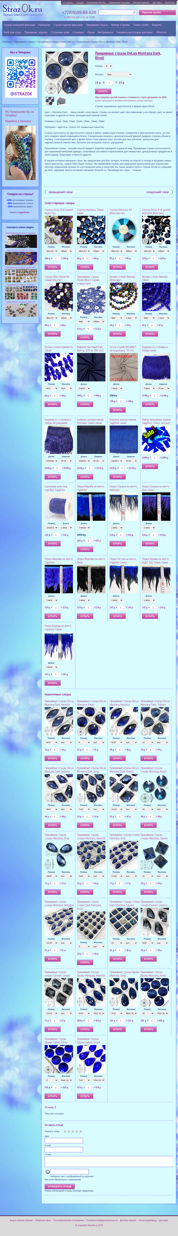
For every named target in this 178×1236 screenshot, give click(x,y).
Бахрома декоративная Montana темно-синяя (90, 421)
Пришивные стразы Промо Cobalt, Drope (88, 1040)
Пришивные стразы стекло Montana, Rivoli (153, 769)
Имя (47, 1136)
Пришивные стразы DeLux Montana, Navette (124, 703)
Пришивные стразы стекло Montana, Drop (57, 836)
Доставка (157, 2)
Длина (84, 384)
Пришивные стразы (97, 25)
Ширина (163, 384)
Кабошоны (44, 25)
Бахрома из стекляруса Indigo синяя (155, 348)
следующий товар (159, 191)
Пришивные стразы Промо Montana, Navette (91, 973)
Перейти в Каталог (18, 121)
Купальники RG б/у (96, 2)
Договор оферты (128, 1222)
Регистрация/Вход (148, 1222)
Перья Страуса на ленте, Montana (123, 488)
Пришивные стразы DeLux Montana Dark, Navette (59, 703)
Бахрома (157, 25)
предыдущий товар (59, 191)
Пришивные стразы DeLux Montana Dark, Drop (91, 769)
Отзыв (48, 1154)
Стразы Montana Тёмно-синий (90, 211)
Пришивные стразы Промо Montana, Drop (124, 973)
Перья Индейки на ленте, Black (91, 560)
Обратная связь (43, 1222)
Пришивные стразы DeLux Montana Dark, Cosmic (124, 769)
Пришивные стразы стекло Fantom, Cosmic (57, 973)
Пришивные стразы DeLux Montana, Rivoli (91, 703)
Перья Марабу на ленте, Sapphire (90, 488)
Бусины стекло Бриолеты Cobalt (59, 348)
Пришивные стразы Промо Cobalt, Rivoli (56, 1040)
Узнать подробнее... (20, 212)
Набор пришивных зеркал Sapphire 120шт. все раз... (156, 421)
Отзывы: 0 (50, 1107)
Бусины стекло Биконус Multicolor (122, 278)
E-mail (48, 1145)
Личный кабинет (141, 2)
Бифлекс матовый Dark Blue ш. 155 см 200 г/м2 (90, 348)
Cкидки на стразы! (20, 194)
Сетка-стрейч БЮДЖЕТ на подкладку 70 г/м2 (123, 348)
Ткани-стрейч (140, 25)
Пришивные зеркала (36, 32)
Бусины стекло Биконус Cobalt (155, 278)
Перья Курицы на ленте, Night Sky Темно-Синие (155, 560)
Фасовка (99, 74)
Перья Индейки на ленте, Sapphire (59, 560)
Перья (90, 32)
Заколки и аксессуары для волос (135, 32)
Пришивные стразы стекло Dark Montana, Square (125, 903)
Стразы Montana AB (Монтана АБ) (121, 211)
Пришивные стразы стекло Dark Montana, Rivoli (89, 905)
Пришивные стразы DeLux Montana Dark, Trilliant (155, 703)
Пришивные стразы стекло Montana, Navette (91, 836)
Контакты (169, 2)
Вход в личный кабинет (21, 1222)
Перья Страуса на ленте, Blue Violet (156, 488)
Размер (98, 66)
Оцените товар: (52, 1131)
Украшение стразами (119, 2)
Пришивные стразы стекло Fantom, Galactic (154, 903)
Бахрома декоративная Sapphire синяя (123, 421)
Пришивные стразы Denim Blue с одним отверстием (88, 280)
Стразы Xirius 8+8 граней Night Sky (59, 211)
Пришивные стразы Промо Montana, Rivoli (153, 973)
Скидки (80, 2)
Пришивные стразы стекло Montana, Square (154, 836)
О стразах (68, 2)
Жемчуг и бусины (120, 25)
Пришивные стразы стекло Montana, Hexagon (59, 903)
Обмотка (161, 32)
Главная (6, 41)
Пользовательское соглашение (68, 1222)
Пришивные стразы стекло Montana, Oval (125, 836)
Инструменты (105, 32)
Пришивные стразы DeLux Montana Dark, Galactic (59, 769)
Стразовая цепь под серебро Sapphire (56, 488)
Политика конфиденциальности (102, 1222)
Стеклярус (78, 32)
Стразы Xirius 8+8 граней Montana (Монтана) (156, 211)
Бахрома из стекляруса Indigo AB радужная (58, 421)
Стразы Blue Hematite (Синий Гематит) (57, 278)
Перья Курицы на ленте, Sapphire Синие (58, 627)
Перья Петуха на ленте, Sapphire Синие (123, 560)
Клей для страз (12, 32)
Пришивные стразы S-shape (20, 285)
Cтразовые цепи (60, 32)
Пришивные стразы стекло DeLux (56, 41)
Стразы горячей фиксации (68, 25)
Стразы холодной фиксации (19, 25)
